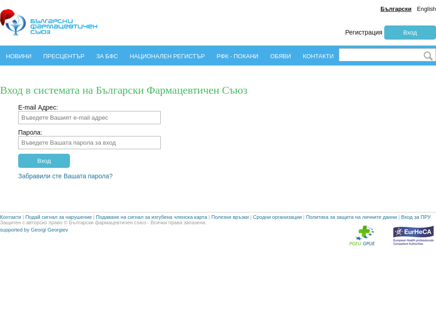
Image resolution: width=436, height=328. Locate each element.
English (426, 8)
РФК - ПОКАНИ (237, 56)
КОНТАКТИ (318, 56)
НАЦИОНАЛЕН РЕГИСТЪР (167, 56)
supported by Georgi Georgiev (34, 244)
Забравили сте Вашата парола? (65, 176)
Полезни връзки (230, 231)
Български (396, 8)
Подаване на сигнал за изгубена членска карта (151, 231)
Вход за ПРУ (416, 231)
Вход (410, 32)
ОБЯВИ (280, 56)
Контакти (10, 231)
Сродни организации (277, 231)
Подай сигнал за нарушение (58, 231)
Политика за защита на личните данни (351, 231)
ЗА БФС (107, 56)
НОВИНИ (18, 56)
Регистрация (363, 32)
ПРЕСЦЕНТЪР (63, 56)
